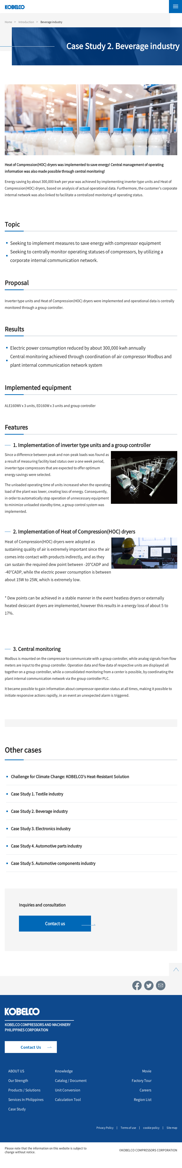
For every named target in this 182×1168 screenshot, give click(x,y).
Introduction (27, 22)
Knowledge (65, 1074)
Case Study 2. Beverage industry (39, 811)
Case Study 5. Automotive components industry (53, 863)
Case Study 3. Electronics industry (40, 828)
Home (9, 22)
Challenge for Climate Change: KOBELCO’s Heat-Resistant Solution (70, 776)
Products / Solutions (26, 1093)
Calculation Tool (70, 1103)
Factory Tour (140, 1083)
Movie (146, 1074)
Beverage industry (54, 22)
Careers (144, 1093)
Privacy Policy (100, 1138)
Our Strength (20, 1083)
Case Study (18, 1120)
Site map (171, 1138)
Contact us (55, 925)
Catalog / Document (73, 1083)
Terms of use (125, 1138)
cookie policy (149, 1138)
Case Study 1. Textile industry (37, 794)
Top (175, 968)
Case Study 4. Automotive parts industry (46, 846)
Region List (141, 1103)
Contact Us (31, 1050)
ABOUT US (17, 1074)
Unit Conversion (69, 1093)
